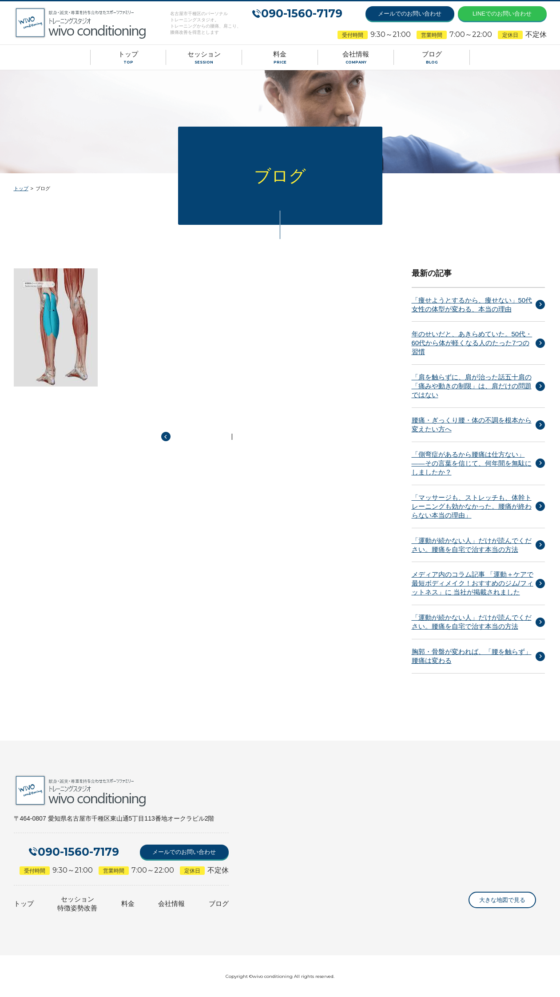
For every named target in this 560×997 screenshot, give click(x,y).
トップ (21, 188)
